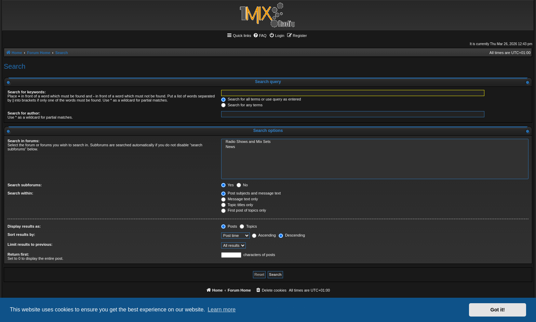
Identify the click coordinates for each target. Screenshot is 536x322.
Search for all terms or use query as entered (261, 99)
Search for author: (24, 113)
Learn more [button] (221, 309)
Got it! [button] (498, 309)
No (242, 185)
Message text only (239, 199)
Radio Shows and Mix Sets (375, 141)
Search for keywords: (27, 92)
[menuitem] (260, 35)
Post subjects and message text (251, 193)
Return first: (18, 254)
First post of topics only (243, 210)
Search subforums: (25, 185)
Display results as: (24, 226)
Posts (229, 226)
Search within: (20, 193)
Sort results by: (21, 234)
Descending (292, 235)
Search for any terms (242, 105)
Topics (248, 226)
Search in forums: (24, 141)
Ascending (264, 235)
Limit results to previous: (30, 244)
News (375, 147)
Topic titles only (237, 205)
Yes (227, 185)
